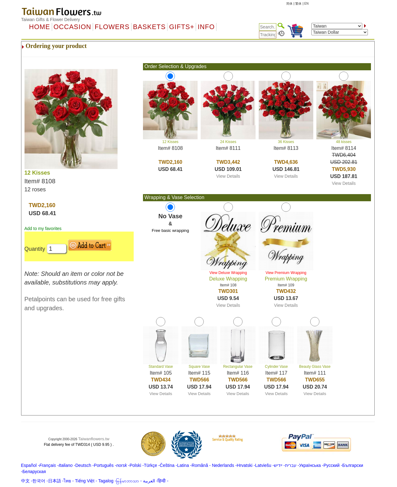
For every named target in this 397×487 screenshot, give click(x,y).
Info (206, 27)
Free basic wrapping (170, 230)
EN (306, 3)
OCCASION (72, 27)
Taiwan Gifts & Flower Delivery (50, 19)
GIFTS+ (181, 27)
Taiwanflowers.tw (93, 439)
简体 (289, 3)
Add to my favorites (43, 228)
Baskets (149, 27)
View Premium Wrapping (285, 273)
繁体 (298, 3)
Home (39, 27)
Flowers (112, 27)
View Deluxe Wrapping (228, 273)
